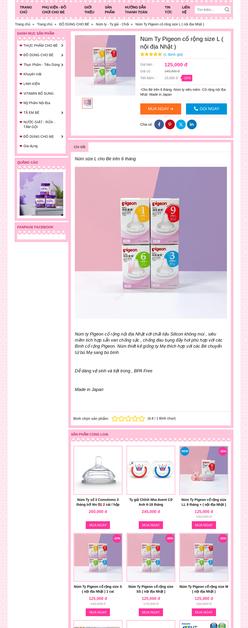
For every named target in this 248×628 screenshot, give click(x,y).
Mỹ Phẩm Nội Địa (36, 103)
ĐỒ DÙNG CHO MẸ (38, 136)
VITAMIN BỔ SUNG (38, 93)
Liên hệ (186, 9)
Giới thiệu (89, 9)
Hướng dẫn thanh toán (136, 9)
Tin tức (168, 9)
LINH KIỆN (31, 84)
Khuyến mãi (32, 74)
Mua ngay (98, 525)
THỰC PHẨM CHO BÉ (40, 45)
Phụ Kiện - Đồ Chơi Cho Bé (54, 9)
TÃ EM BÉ (31, 113)
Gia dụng (30, 146)
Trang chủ (26, 9)
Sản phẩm (110, 9)
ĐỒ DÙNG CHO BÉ (38, 55)
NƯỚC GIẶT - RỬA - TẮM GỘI (39, 124)
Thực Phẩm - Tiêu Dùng (41, 65)
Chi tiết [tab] (79, 147)
